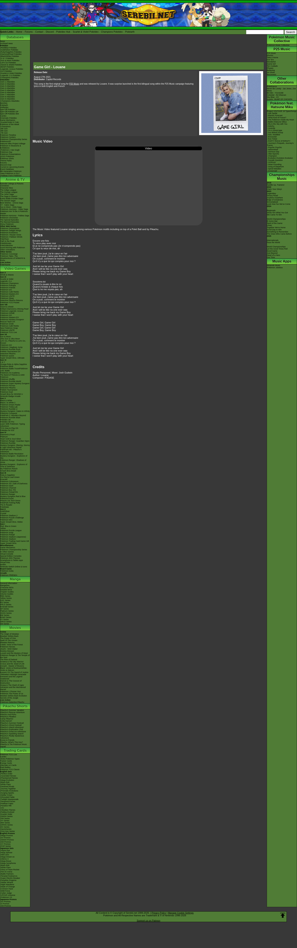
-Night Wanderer (7, 884)
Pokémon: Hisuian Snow (10, 235)
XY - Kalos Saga (7, 205)
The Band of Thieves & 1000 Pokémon (12, 376)
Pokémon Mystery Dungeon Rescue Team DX (12, 320)
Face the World (273, 242)
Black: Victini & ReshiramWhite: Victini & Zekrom (13, 669)
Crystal (3, 513)
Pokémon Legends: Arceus (11, 311)
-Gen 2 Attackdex (7, 84)
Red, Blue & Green (8, 526)
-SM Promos (5, 842)
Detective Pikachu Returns (11, 300)
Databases (15, 37)
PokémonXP (5, 141)
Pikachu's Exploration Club (11, 729)
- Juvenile (271, 128)
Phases (270, 68)
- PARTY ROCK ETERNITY (278, 141)
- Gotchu (270, 126)
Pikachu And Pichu (8, 714)
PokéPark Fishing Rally (10, 503)
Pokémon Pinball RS (9, 492)
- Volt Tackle (272, 113)
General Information (8, 583)
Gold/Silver (5, 511)
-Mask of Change (7, 887)
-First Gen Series (7, 831)
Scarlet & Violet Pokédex (86, 31)
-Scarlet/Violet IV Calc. (9, 122)
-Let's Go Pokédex (8, 63)
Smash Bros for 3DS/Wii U (11, 394)
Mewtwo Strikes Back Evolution (13, 696)
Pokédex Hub (63, 31)
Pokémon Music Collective (282, 39)
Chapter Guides (7, 592)
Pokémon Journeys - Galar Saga (14, 209)
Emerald (3, 479)
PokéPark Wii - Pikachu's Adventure (11, 450)
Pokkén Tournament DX (10, 351)
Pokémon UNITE (7, 296)
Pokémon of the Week (9, 124)
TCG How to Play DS (9, 428)
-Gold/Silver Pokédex (9, 50)
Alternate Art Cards (8, 765)
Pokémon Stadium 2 (8, 515)
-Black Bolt (4, 782)
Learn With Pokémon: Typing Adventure (12, 425)
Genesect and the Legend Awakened (11, 678)
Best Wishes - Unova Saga (11, 203)
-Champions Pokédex (9, 77)
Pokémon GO (6, 290)
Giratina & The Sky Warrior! (12, 662)
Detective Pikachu (8, 354)
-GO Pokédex (6, 71)
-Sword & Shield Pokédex (11, 65)
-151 (2, 808)
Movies (15, 628)
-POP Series (5, 846)
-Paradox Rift (6, 806)
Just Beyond (272, 253)
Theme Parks (6, 161)
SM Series (4, 624)
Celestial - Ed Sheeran (276, 95)
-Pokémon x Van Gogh (9, 150)
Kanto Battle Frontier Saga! (11, 198)
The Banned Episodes (9, 222)
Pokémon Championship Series (13, 139)
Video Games (15, 268)
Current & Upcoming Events (12, 167)
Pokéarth (130, 31)
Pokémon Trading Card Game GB (14, 541)
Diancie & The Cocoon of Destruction (11, 682)
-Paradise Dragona (8, 880)
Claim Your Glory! (274, 189)
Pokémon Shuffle (7, 379)
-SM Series (5, 818)
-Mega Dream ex (7, 857)
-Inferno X (4, 859)
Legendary (271, 193)
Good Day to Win (274, 230)
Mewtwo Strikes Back (9, 636)
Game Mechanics (7, 120)
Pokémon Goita (6, 571)
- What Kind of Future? (276, 118)
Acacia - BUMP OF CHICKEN (279, 99)
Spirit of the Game (275, 223)
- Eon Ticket (272, 139)
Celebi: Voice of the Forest (11, 645)
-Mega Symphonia (8, 863)
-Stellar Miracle (6, 882)
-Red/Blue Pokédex (8, 48)
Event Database (7, 169)
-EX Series (4, 827)
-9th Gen (4, 129)
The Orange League (8, 192)
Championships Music (282, 176)
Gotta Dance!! (6, 721)
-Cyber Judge (6, 893)
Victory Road (272, 195)
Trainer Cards (6, 761)
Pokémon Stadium (8, 539)
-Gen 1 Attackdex (7, 82)
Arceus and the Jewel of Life (12, 664)
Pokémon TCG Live (8, 332)
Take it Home (272, 57)
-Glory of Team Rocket (9, 870)
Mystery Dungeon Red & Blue (13, 496)
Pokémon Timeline (8, 135)
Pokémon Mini (6, 520)
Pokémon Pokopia (8, 285)
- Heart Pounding (274, 164)
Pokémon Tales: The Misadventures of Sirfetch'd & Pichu (12, 258)
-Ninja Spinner (6, 852)
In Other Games (7, 552)
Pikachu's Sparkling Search (11, 734)
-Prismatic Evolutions (9, 791)
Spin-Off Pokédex (7, 109)
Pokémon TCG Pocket (9, 302)
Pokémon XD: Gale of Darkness (14, 484)
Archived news (6, 43)
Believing (271, 70)
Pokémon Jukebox (275, 268)
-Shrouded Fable (7, 797)
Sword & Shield (6, 307)
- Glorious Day (273, 152)
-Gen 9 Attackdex (7, 99)
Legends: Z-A (6, 281)
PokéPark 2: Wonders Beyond (13, 415)
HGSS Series (6, 613)
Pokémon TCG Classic (10, 769)
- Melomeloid (272, 149)
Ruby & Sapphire (7, 475)
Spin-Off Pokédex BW (9, 114)
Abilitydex (4, 107)
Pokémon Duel (6, 392)
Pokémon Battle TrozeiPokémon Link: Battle (14, 369)
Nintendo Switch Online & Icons (13, 567)
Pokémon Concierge (9, 254)
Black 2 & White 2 (7, 403)
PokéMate (4, 507)
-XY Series (4, 821)
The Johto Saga (7, 194)
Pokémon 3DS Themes (10, 558)
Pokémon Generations (9, 228)
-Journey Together (8, 789)
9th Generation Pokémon (11, 171)
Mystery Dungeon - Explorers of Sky (13, 457)
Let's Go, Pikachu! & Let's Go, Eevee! (13, 342)
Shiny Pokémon (7, 224)
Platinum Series (7, 611)
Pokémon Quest (7, 356)
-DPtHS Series (6, 825)
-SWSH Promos (7, 840)
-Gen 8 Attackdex (7, 97)
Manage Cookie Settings (181, 913)
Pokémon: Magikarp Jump (11, 347)
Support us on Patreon (148, 920)
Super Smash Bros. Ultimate (12, 358)
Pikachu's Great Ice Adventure (13, 731)
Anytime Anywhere (275, 198)
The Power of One (8, 638)
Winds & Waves (7, 275)
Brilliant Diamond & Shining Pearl (14, 309)
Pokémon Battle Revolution (11, 454)
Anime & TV (15, 179)
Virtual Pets (5, 562)
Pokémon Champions (9, 283)
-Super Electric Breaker (10, 878)
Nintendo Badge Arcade (10, 396)
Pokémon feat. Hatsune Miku (281, 105)
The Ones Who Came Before (279, 234)
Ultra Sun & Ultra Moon (10, 339)
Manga (15, 579)
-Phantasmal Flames (9, 778)
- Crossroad (272, 171)
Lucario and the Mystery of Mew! (14, 653)
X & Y (2, 362)
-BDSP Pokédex (7, 67)
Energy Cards (6, 763)
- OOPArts (271, 162)
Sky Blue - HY (273, 97)
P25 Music (282, 49)
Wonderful (271, 62)
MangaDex (5, 585)
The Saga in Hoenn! (8, 196)
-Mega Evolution (7, 780)
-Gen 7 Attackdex (7, 95)
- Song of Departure (275, 167)
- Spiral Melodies (274, 169)
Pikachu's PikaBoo (8, 717)
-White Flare (5, 784)
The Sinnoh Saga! (8, 201)
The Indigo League (8, 190)
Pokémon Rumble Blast (10, 417)
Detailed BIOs (6, 590)
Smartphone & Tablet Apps (11, 560)
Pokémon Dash (6, 486)
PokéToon (4, 239)
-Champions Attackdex (9, 101)
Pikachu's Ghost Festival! (11, 725)
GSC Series (5, 600)
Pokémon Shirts (7, 158)
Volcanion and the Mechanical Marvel (13, 688)
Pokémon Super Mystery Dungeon (15, 383)
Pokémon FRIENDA (8, 575)
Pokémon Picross (7, 386)
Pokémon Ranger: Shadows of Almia (13, 461)
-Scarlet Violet (6, 814)
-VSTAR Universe (7, 895)
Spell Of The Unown (8, 640)
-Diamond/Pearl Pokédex (11, 54)
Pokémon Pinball (7, 535)
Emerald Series (6, 607)
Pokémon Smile (7, 324)
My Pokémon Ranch (8, 469)
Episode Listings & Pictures (11, 184)
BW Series (4, 615)
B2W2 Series (6, 617)
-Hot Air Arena (6, 872)
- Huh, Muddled (273, 135)
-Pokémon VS (6, 897)
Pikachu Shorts (15, 706)
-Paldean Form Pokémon (11, 175)
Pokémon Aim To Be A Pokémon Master (14, 212)
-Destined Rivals (7, 786)
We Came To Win (274, 215)
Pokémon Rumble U (8, 409)
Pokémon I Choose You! (10, 691)
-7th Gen (4, 133)
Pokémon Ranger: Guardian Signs (14, 441)
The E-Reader (6, 505)
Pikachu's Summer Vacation (12, 710)
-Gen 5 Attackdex (7, 90)
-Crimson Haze (6, 889)
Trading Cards (15, 750)
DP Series (4, 609)
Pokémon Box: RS (8, 490)
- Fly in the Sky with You (277, 124)
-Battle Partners (7, 874)
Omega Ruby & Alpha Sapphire (13, 364)
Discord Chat (5, 165)
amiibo (3, 564)
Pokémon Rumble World (10, 381)
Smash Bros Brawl (8, 471)
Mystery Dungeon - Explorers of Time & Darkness (13, 465)
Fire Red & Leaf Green (10, 477)
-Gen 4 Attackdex (7, 88)
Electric (270, 55)
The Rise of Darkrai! (8, 659)
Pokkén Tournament (8, 390)
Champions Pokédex (112, 31)
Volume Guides (6, 594)
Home (19, 31)
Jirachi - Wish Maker (9, 649)
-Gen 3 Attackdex (7, 86)
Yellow (3, 528)
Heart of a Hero (273, 255)
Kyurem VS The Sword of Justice (14, 672)
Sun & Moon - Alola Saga (11, 207)
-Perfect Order (6, 774)
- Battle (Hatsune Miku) (277, 122)
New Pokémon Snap (9, 328)
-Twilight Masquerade (9, 799)
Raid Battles (5, 767)
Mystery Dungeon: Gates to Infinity (15, 411)
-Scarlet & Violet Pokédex (11, 73)
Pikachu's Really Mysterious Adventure (12, 737)
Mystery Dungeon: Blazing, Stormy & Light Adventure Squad (15, 446)
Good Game (272, 251)
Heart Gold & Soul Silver (10, 439)
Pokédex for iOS (7, 430)
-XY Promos (5, 844)
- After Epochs (273, 154)
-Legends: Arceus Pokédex (11, 69)
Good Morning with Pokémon (12, 247)
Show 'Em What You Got (277, 213)
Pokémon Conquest (8, 413)
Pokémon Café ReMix (9, 292)
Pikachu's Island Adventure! (12, 727)
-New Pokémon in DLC (10, 173)
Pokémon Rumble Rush (10, 349)
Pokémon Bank (6, 366)
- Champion (272, 156)
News (2, 41)
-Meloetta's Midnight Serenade (13, 674)
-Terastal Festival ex (8, 876)
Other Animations (7, 250)
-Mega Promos (6, 835)
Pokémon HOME (7, 313)
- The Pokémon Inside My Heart (280, 120)
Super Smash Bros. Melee (11, 522)
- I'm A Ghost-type (274, 130)
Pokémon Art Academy (10, 373)
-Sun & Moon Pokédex (9, 60)
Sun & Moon (5, 337)
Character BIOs (6, 587)
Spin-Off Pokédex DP (9, 112)
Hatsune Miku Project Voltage (12, 144)
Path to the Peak (7, 241)
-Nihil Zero (4, 855)
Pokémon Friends (7, 288)
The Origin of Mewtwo (9, 634)
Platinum (4, 437)
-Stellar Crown (6, 795)
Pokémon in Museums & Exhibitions (10, 147)
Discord (50, 31)
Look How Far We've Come (278, 204)
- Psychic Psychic (274, 147)
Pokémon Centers (8, 137)
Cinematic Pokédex (8, 118)
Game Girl (271, 64)
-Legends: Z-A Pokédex (10, 75)
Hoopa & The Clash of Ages (12, 685)
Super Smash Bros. (8, 543)
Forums (29, 31)
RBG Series (5, 596)
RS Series (4, 602)
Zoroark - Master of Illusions (12, 666)
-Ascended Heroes (8, 776)
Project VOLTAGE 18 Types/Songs (282, 111)
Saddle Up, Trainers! (275, 185)
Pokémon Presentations (10, 154)
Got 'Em (270, 60)
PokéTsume (5, 265)
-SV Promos (5, 838)
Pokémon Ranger (7, 494)
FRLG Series (5, 605)
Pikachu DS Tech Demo (10, 501)
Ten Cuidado (272, 66)
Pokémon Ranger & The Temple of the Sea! (15, 656)
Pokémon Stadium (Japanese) (13, 537)
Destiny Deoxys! (7, 651)
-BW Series (5, 823)
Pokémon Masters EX (9, 294)
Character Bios (6, 188)
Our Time (271, 257)
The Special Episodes (9, 220)
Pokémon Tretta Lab (8, 407)
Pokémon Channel (8, 488)
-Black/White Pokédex (9, 56)
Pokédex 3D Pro (7, 422)
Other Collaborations (282, 80)
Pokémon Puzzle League (11, 530)
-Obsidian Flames (7, 810)
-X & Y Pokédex (7, 58)
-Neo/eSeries (6, 829)
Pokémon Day (6, 152)
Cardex (3, 116)
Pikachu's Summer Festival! (12, 723)
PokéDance (272, 86)
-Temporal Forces (7, 801)
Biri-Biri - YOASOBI (275, 93)
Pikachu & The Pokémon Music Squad (13, 745)
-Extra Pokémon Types (10, 759)
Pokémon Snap (6, 533)
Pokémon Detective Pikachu (12, 702)
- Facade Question (275, 160)
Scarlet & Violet (6, 279)
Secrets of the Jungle (9, 698)
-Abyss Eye (5, 850)
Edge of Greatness (275, 200)
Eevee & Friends (7, 740)
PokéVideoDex (6, 245)
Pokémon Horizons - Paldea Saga (14, 216)
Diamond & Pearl (7, 435)
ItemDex (3, 103)
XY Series (4, 619)
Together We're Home (276, 227)
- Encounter (272, 137)
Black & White (6, 400)
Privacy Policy (159, 913)
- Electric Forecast (275, 115)
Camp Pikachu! (6, 719)
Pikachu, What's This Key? (11, 742)
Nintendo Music (273, 265)
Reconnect (271, 74)
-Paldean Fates (6, 803)
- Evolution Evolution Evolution (280, 158)
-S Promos (4, 904)
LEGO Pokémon (7, 156)
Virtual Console (6, 554)
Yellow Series (6, 598)
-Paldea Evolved (7, 812)
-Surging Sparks (7, 793)
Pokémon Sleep (7, 298)
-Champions (5, 126)
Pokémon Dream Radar (10, 405)
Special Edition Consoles (11, 556)
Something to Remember (277, 232)
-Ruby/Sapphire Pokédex (11, 52)
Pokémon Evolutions (9, 233)
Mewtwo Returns (7, 642)
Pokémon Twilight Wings (10, 230)
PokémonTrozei (7, 498)
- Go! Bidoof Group (275, 132)
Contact (39, 31)
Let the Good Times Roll (277, 249)
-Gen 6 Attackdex (7, 92)
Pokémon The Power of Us (11, 694)
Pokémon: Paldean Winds (11, 237)
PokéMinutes (5, 243)
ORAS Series (6, 622)
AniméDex (4, 186)
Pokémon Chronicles (9, 218)
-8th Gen (4, 131)
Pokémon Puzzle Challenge (12, 518)
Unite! (269, 225)
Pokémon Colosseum (9, 481)
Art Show (271, 72)
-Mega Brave (5, 861)
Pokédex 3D (5, 420)
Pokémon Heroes (7, 647)
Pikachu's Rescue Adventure (12, 712)
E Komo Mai (272, 221)
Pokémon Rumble (8, 443)
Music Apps (281, 261)
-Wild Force (5, 891)
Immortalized (272, 202)
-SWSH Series (6, 816)
